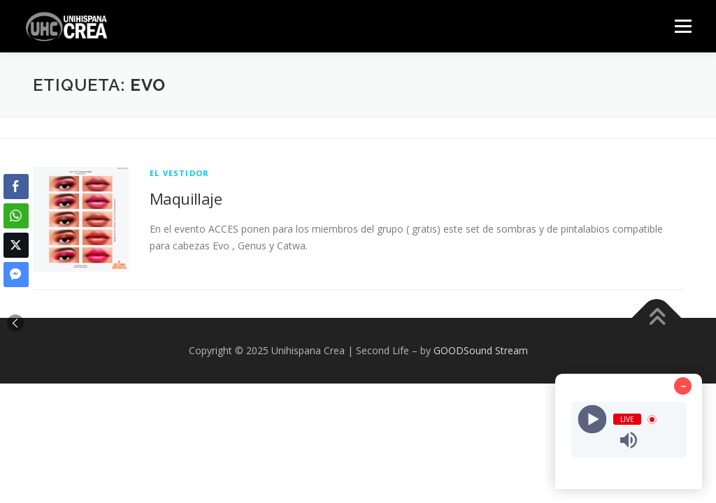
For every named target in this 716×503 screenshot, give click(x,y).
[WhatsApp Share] (16, 215)
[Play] (592, 419)
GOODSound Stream (481, 350)
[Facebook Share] (16, 186)
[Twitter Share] (16, 245)
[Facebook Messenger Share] (16, 274)
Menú (683, 26)
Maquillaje (186, 198)
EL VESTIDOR (179, 173)
